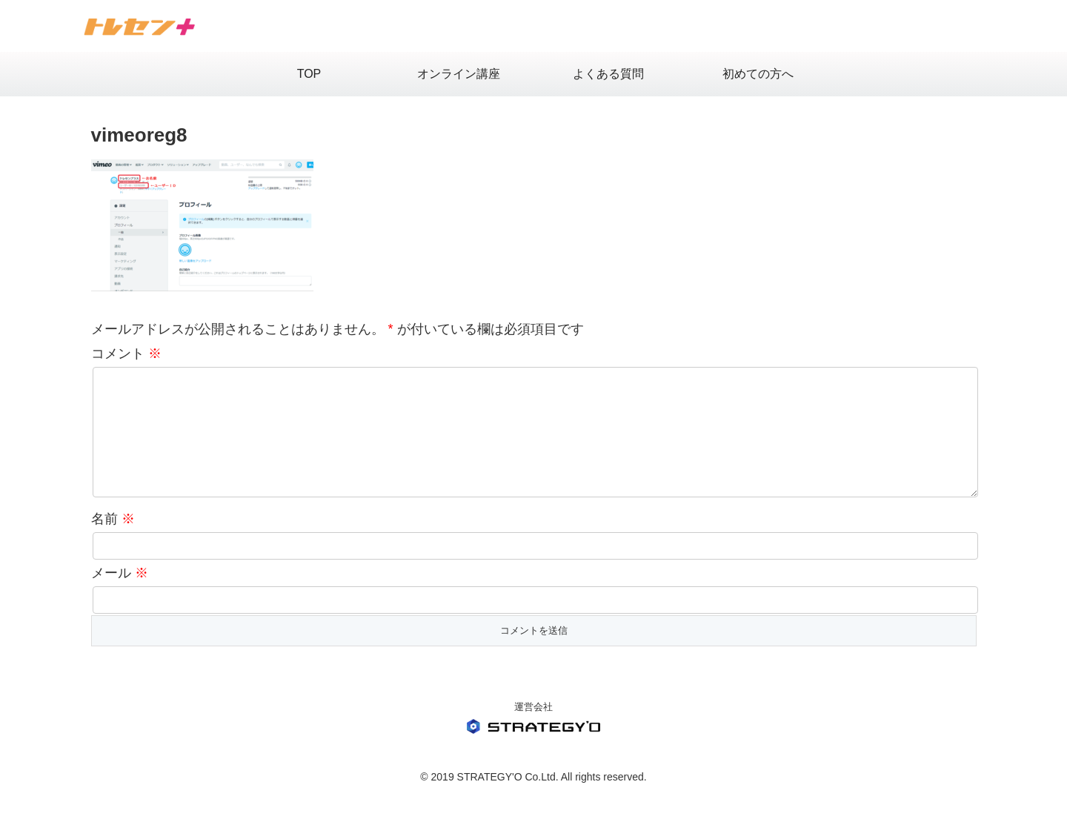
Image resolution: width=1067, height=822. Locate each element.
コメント (126, 353)
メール (119, 596)
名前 (113, 542)
